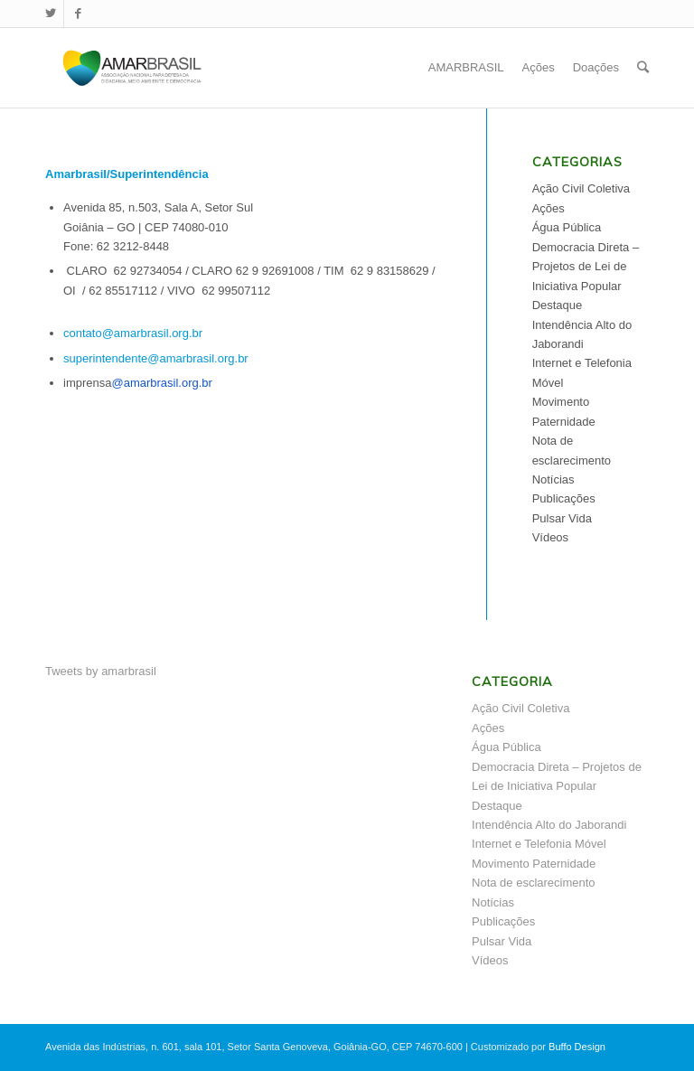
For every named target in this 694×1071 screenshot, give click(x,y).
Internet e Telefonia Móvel (539, 843)
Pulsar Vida (562, 518)
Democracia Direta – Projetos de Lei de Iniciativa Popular (586, 266)
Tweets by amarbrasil (100, 671)
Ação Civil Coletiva (581, 188)
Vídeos (550, 537)
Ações (548, 208)
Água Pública (567, 227)
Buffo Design (577, 1046)
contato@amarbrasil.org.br (132, 333)
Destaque (557, 305)
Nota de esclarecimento (534, 882)
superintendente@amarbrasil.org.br (156, 358)
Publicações (564, 498)
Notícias (553, 479)
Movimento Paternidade (534, 863)
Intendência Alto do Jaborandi (549, 824)
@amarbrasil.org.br (161, 383)
